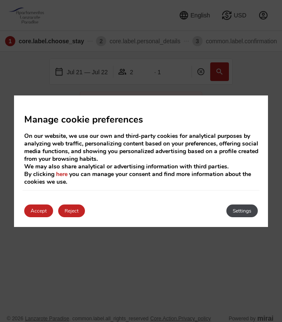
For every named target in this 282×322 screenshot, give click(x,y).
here (62, 174)
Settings (242, 210)
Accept (39, 210)
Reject (72, 210)
